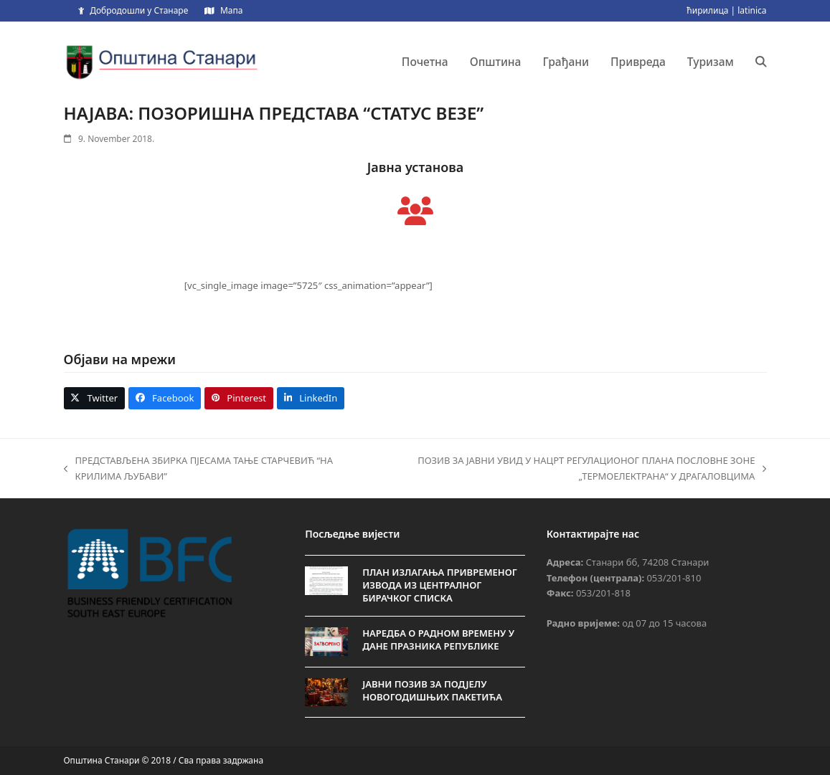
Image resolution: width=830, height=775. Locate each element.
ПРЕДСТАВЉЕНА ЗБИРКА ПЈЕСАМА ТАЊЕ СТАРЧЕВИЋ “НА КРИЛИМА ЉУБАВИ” (199, 469)
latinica (751, 10)
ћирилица (707, 10)
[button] (761, 61)
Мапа (231, 10)
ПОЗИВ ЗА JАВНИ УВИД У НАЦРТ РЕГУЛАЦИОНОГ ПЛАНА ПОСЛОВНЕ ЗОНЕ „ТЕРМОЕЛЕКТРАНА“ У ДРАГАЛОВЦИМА (562, 469)
